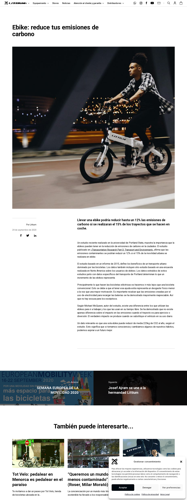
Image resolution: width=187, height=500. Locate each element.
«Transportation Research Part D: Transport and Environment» (122, 249)
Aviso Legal (165, 494)
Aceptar (123, 487)
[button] (181, 461)
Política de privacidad (150, 494)
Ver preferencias (171, 487)
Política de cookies (132, 494)
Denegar (147, 487)
